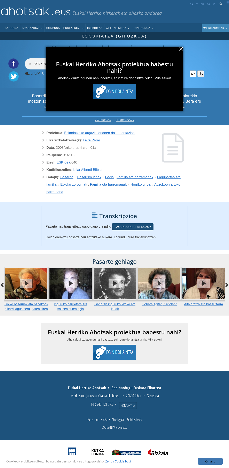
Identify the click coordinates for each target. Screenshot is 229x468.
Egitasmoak (215, 28)
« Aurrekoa (103, 120)
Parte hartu (93, 419)
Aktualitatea (117, 28)
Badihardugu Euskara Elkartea (136, 388)
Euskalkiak (73, 28)
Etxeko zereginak (73, 184)
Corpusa (53, 28)
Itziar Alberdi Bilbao (88, 170)
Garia (109, 177)
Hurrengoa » (125, 120)
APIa (105, 419)
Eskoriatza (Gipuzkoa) (114, 36)
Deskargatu (200, 73)
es (191, 4)
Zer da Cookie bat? (120, 461)
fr (197, 4)
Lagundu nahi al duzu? (133, 226)
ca (208, 4)
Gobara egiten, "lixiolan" (159, 304)
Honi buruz (143, 28)
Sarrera (11, 28)
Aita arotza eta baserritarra (203, 304)
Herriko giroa (140, 184)
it (214, 4)
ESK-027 (63, 162)
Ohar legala (117, 419)
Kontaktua (128, 405)
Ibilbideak (95, 28)
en (202, 4)
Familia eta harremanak (135, 177)
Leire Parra (91, 140)
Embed (193, 73)
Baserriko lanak (89, 177)
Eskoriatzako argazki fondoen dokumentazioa (99, 133)
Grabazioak (32, 28)
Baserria (66, 177)
